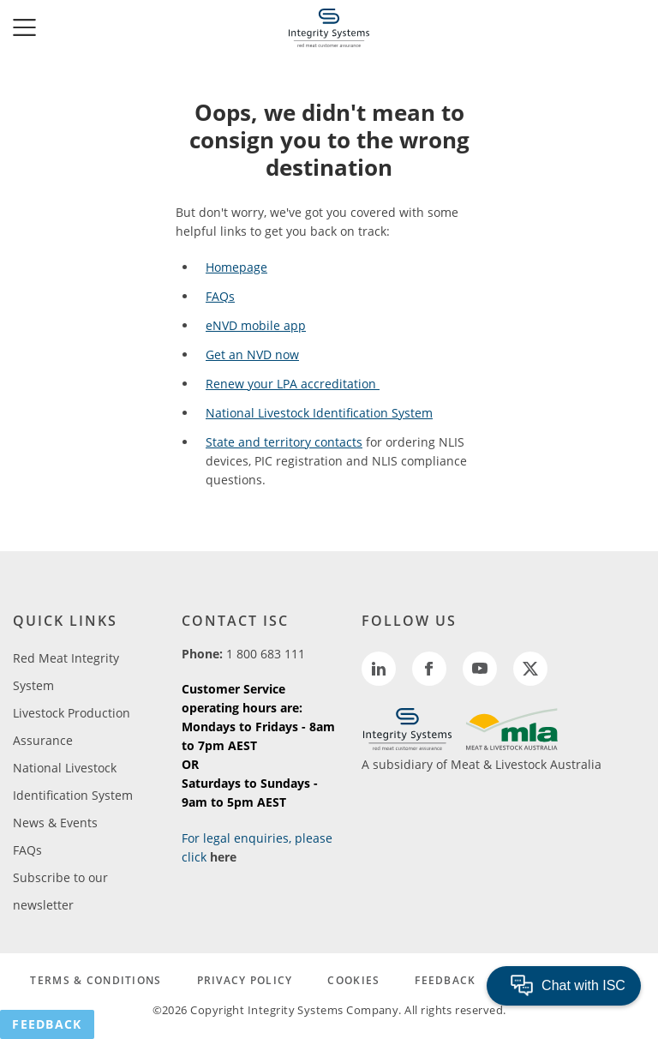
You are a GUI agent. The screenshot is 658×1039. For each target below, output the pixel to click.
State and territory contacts (284, 442)
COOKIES (353, 980)
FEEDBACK (445, 980)
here (223, 857)
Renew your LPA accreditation (293, 383)
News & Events (55, 822)
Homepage (236, 267)
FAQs (220, 296)
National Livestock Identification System (319, 413)
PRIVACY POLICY (245, 980)
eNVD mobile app (256, 325)
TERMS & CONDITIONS (95, 980)
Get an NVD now (252, 354)
